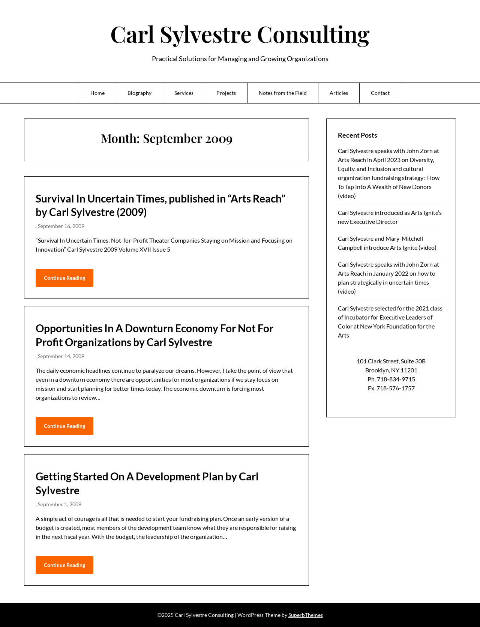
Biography (140, 93)
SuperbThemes (305, 615)
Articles (339, 93)
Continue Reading (64, 277)
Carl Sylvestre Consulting (240, 33)
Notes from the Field (283, 93)
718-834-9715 (396, 378)
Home (97, 93)
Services (184, 93)
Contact (380, 93)
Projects (226, 93)
